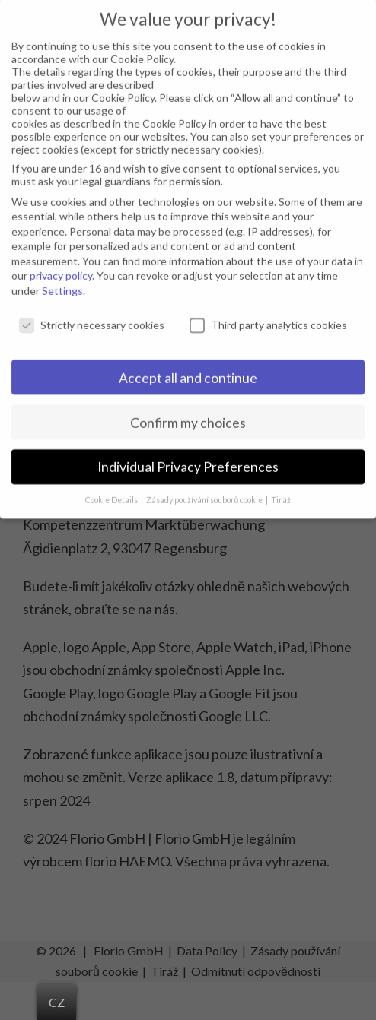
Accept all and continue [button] (188, 367)
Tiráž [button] (281, 489)
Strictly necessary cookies (91, 313)
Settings (62, 279)
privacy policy (61, 264)
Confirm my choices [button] (188, 412)
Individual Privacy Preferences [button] (188, 456)
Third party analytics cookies (268, 313)
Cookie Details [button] (112, 489)
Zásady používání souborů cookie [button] (205, 489)
